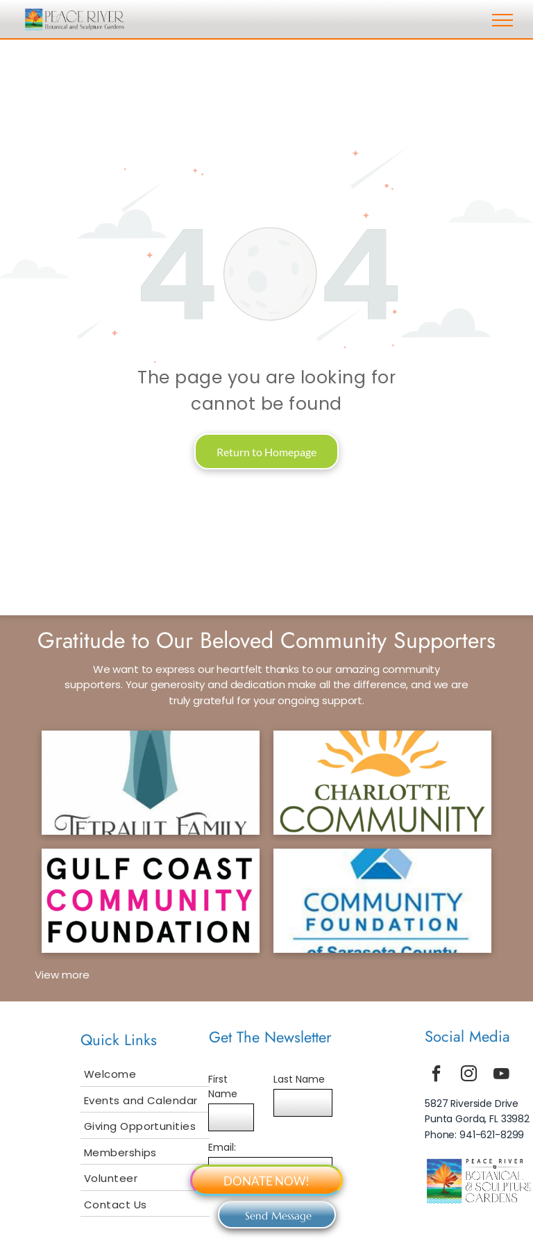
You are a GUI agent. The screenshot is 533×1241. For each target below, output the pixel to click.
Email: (222, 1147)
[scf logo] (382, 901)
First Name (222, 1086)
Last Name (299, 1079)
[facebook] (436, 1075)
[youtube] (502, 1075)
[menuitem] (145, 1073)
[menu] (502, 20)
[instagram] (469, 1075)
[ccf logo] (382, 783)
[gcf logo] (151, 901)
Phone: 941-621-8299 (474, 1135)
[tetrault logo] (151, 783)
